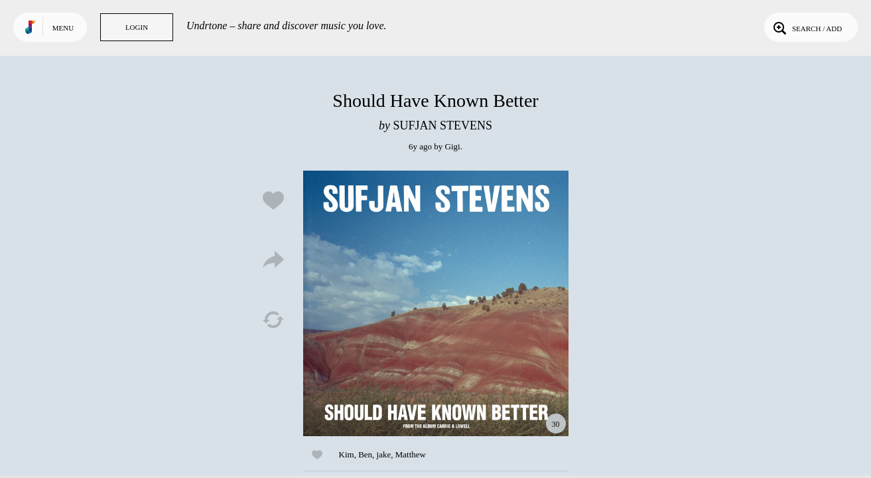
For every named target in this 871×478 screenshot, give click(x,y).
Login (136, 27)
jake (384, 454)
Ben (365, 454)
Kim (346, 454)
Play (435, 303)
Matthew (410, 454)
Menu (63, 28)
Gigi (452, 146)
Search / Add (806, 27)
